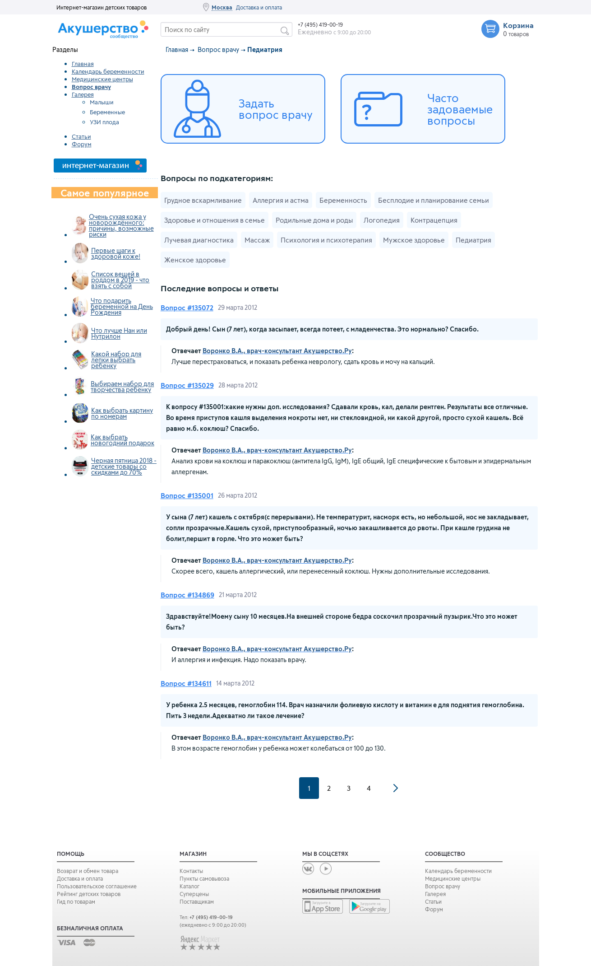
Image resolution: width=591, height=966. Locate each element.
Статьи (81, 136)
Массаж (257, 240)
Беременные (107, 112)
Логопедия (382, 220)
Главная (83, 63)
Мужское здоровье (414, 240)
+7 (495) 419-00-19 (320, 24)
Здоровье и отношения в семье (214, 220)
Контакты (191, 871)
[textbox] (226, 29)
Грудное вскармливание (203, 200)
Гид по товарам (76, 901)
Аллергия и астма (281, 200)
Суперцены (194, 894)
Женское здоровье (195, 260)
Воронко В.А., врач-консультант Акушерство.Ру (277, 351)
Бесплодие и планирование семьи (433, 200)
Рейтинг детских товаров (88, 894)
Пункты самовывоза (204, 878)
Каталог (189, 886)
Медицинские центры (102, 79)
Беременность (343, 200)
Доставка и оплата (259, 7)
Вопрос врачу (218, 49)
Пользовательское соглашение (97, 886)
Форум (82, 144)
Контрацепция (434, 220)
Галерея (83, 94)
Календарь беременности (108, 71)
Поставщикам (197, 901)
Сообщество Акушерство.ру (109, 31)
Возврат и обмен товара (87, 871)
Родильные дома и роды (314, 220)
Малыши (102, 102)
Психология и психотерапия (326, 240)
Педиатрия (473, 240)
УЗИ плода (104, 122)
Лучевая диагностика (199, 240)
